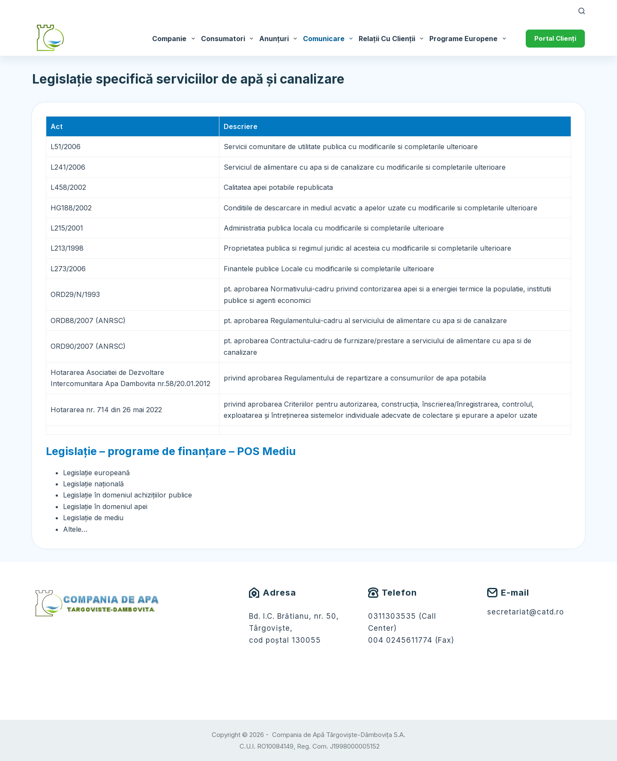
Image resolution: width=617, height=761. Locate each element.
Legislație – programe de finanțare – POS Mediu (171, 451)
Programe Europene (469, 38)
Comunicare (329, 38)
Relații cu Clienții (392, 38)
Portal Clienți (555, 38)
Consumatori (228, 38)
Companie (175, 38)
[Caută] (581, 11)
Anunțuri (279, 38)
